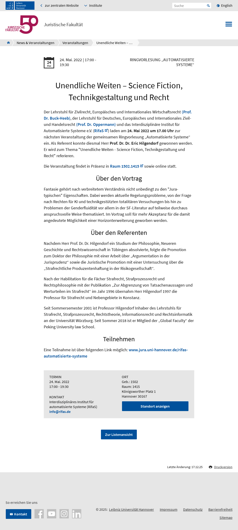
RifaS (99, 130)
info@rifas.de (60, 411)
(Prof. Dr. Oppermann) (96, 124)
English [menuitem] (226, 5)
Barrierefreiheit (220, 509)
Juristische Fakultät (63, 24)
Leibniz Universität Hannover (131, 509)
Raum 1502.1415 (124, 166)
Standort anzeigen (155, 406)
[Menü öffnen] (228, 25)
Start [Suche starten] (208, 5)
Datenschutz (193, 509)
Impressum (168, 509)
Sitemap (225, 517)
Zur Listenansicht (119, 434)
